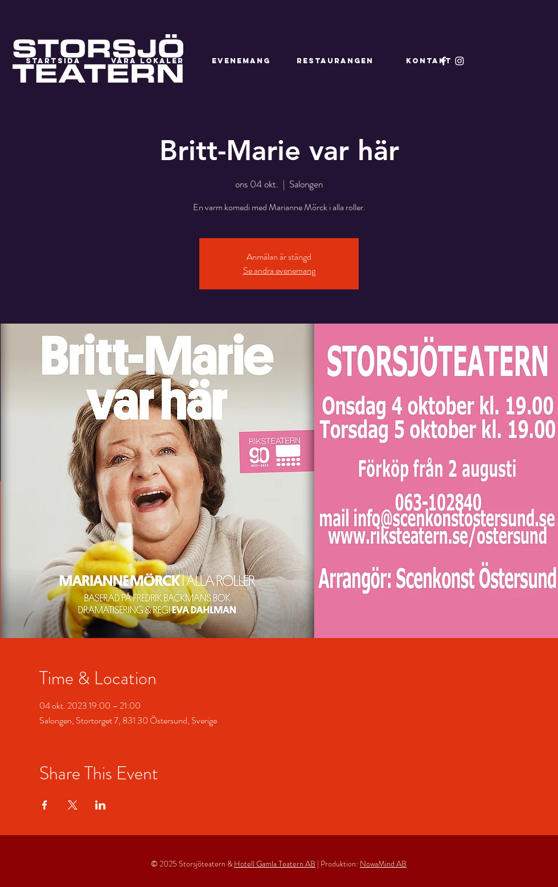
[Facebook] (443, 61)
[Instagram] (459, 61)
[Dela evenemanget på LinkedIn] (100, 805)
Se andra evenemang (279, 270)
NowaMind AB (383, 863)
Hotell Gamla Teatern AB (274, 863)
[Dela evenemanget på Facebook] (44, 805)
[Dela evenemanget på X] (72, 805)
